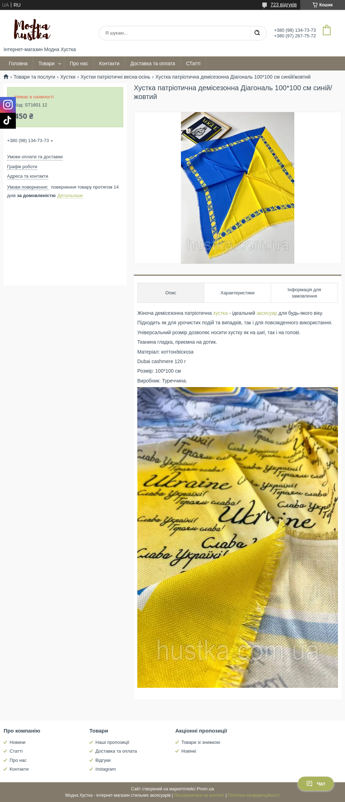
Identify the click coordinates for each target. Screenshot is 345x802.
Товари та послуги (34, 77)
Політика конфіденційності (254, 795)
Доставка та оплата (152, 63)
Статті (16, 751)
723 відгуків (283, 4)
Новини (17, 742)
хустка (220, 313)
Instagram (105, 769)
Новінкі (188, 751)
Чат (315, 783)
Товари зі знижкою (200, 742)
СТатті (193, 63)
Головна (18, 63)
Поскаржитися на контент (199, 795)
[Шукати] (257, 33)
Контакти (109, 63)
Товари (46, 63)
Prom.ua (205, 788)
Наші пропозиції (112, 742)
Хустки (67, 77)
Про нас (79, 63)
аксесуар (267, 313)
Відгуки (103, 760)
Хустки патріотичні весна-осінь (115, 77)
